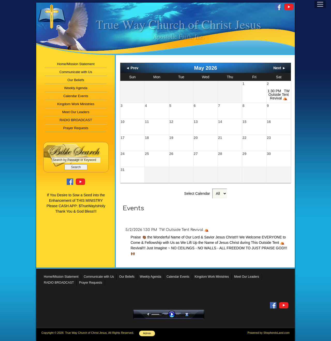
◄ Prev (132, 68)
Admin (147, 333)
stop (191, 314)
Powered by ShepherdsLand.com (268, 332)
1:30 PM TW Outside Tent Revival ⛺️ (279, 94)
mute (149, 314)
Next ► (279, 68)
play (173, 314)
